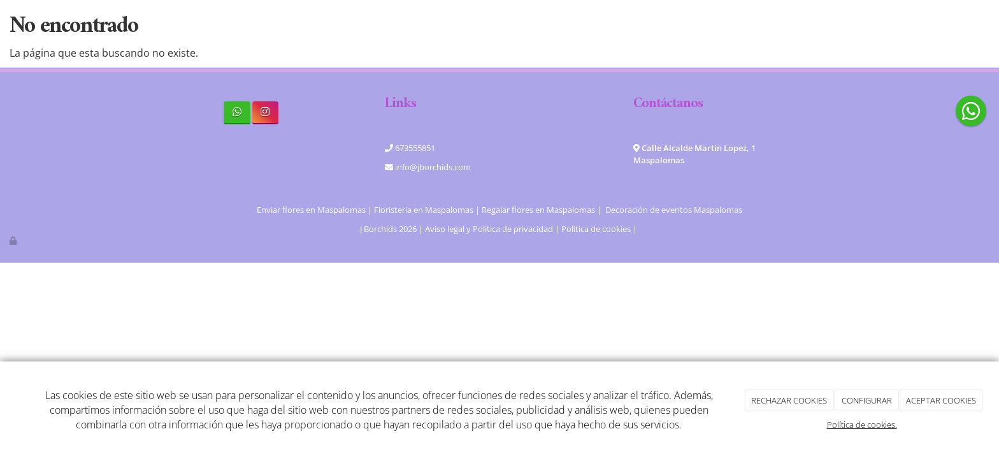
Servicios (470, 25)
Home (309, 25)
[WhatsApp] (237, 112)
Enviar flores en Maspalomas (311, 209)
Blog (620, 25)
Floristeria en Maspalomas (423, 209)
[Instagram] (265, 112)
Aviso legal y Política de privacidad (489, 229)
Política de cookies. (862, 424)
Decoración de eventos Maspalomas (673, 209)
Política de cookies (596, 229)
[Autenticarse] (14, 240)
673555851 (414, 148)
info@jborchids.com (432, 167)
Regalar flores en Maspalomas (538, 209)
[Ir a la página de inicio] (123, 25)
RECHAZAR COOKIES (789, 400)
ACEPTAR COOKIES (941, 400)
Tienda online (551, 25)
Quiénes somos (385, 25)
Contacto (675, 25)
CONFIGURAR (867, 400)
